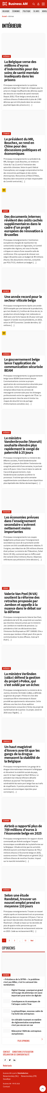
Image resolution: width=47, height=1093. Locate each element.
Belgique (6, 11)
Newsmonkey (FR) (29, 1076)
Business (6, 291)
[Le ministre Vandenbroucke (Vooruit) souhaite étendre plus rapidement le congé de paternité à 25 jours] (23, 422)
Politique (26, 11)
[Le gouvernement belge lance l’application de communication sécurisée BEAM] (23, 343)
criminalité (7, 741)
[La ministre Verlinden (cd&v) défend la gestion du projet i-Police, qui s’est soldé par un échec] (23, 658)
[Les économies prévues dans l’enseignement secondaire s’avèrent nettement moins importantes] (23, 501)
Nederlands (7, 1065)
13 (25, 940)
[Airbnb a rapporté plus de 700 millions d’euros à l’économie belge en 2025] (23, 810)
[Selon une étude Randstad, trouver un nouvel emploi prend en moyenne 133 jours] (23, 879)
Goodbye (7, 1079)
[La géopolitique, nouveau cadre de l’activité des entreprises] (7, 1011)
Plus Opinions (31, 1040)
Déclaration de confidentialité (16, 1054)
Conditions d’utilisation (22, 1051)
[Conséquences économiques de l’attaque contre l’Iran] (7, 1001)
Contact (6, 1051)
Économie (16, 11)
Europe (5, 211)
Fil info (36, 11)
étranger (6, 133)
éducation (6, 512)
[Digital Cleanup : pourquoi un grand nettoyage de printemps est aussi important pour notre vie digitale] (7, 991)
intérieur (6, 56)
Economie (6, 820)
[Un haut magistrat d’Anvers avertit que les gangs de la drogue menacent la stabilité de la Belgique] (23, 730)
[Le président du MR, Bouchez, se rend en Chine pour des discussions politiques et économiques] (23, 123)
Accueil (4, 16)
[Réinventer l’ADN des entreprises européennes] (7, 1031)
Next (32, 940)
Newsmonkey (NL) (11, 1076)
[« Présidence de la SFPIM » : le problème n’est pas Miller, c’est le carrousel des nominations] (23, 964)
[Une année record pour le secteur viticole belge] (23, 280)
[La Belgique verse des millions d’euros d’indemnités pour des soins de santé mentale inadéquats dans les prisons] (23, 46)
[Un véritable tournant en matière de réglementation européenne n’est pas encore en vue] (7, 1020)
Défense (5, 588)
